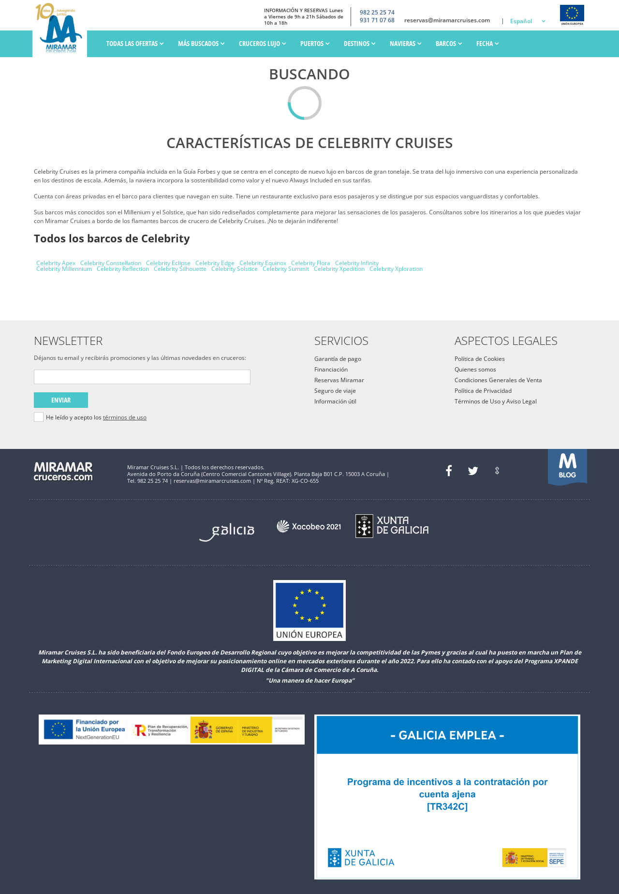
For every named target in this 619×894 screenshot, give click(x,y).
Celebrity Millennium (64, 269)
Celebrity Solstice (234, 269)
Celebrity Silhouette (180, 269)
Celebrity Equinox (262, 263)
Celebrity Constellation (110, 263)
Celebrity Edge (215, 263)
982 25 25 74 (377, 12)
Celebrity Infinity (357, 263)
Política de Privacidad (483, 391)
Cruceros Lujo (262, 43)
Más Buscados (201, 43)
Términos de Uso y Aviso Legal (496, 401)
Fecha (487, 43)
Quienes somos (475, 369)
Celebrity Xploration (396, 269)
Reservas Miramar (339, 380)
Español (521, 21)
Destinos (359, 43)
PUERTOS (314, 43)
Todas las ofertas (134, 43)
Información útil (335, 401)
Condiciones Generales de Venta (498, 380)
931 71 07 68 (377, 20)
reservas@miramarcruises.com (447, 20)
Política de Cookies (480, 359)
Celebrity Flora (310, 263)
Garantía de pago (337, 359)
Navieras (405, 43)
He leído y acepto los (96, 417)
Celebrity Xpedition (339, 269)
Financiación (331, 369)
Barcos (449, 43)
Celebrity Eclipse (168, 263)
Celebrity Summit (286, 269)
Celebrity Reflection (123, 269)
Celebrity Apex (55, 263)
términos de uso (125, 417)
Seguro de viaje (335, 391)
